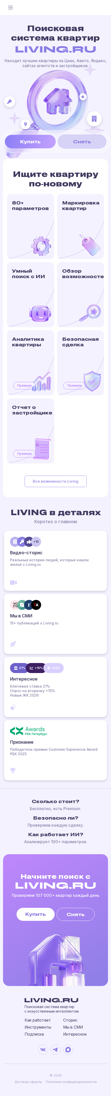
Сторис (70, 1020)
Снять (82, 141)
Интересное (75, 1034)
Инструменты (38, 1027)
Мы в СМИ (73, 1027)
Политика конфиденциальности (71, 1082)
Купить (30, 141)
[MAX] (68, 1050)
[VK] (43, 1050)
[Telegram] (56, 1050)
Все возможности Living (55, 481)
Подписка (34, 1034)
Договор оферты (28, 1082)
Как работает (38, 1020)
